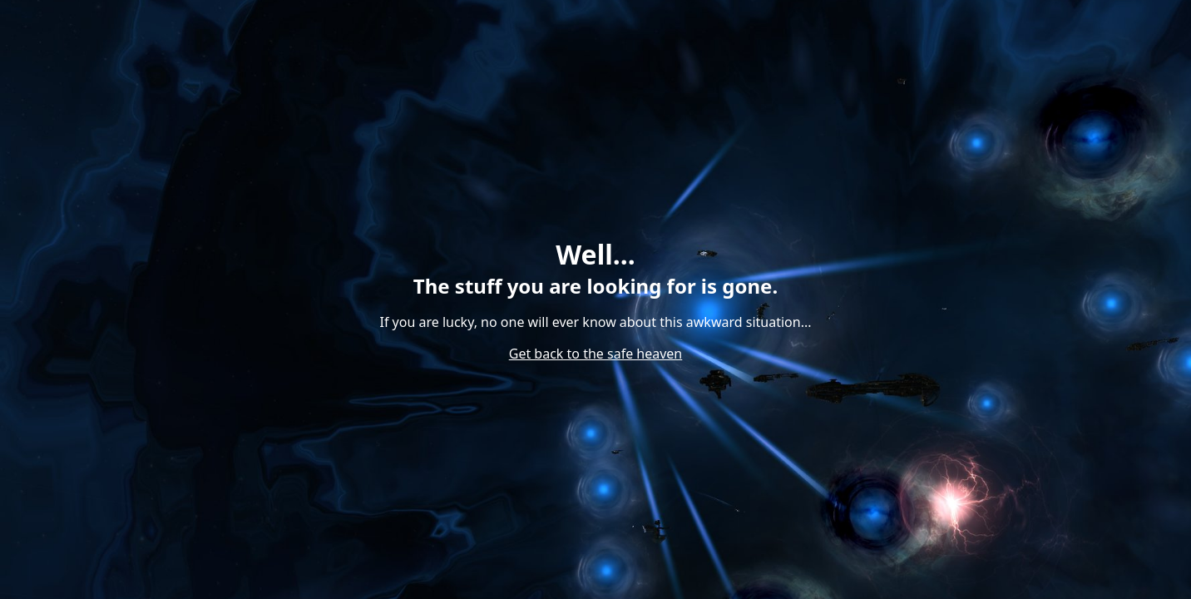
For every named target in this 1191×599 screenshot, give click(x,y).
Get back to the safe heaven (596, 353)
